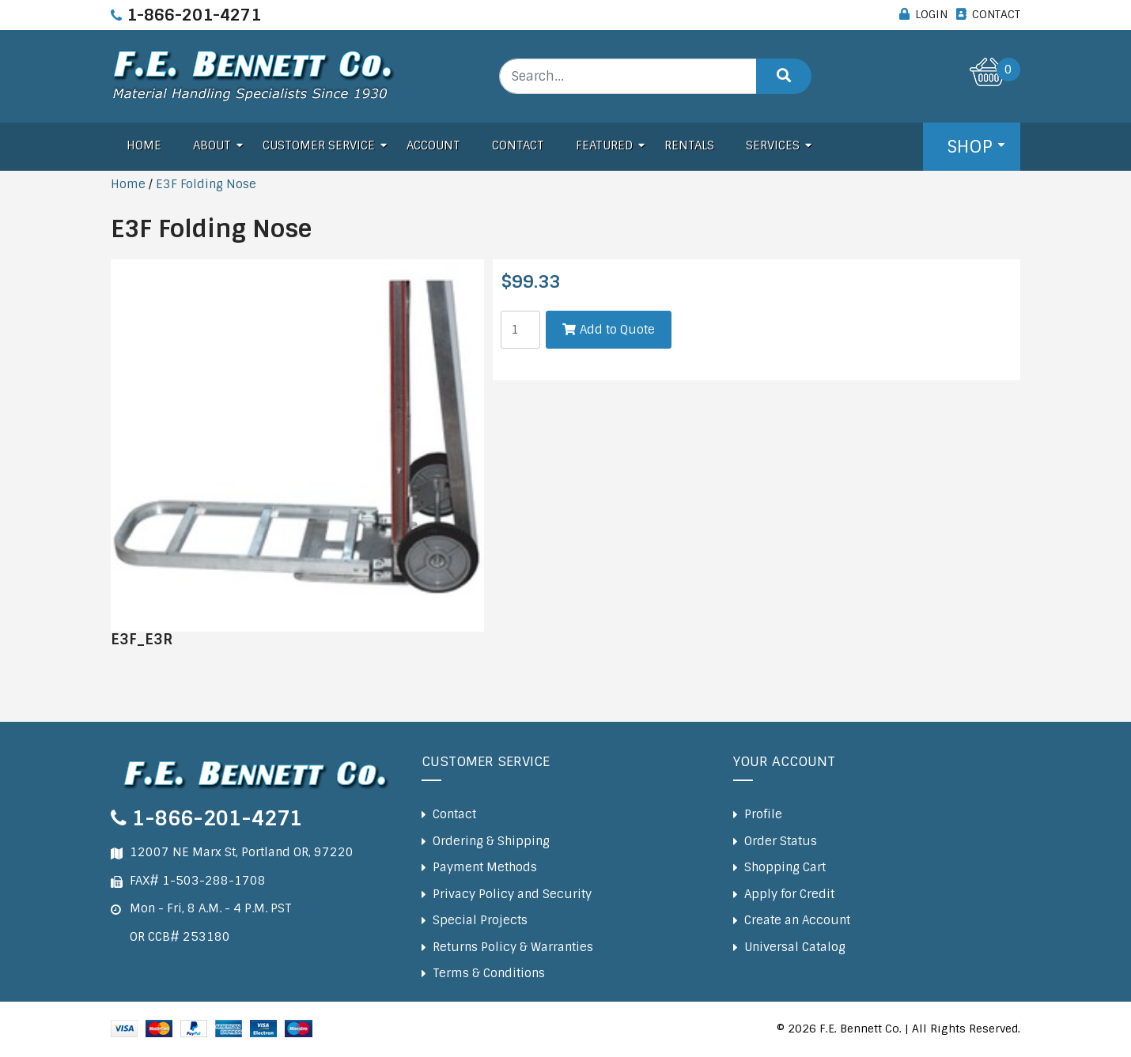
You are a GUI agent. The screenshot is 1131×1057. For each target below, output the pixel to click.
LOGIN (931, 14)
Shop (970, 146)
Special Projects (480, 920)
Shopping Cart (785, 867)
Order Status (780, 841)
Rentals (689, 145)
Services (773, 145)
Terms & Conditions (489, 973)
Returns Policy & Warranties (513, 947)
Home (144, 145)
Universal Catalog (794, 947)
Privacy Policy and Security (512, 894)
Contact (518, 145)
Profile (763, 814)
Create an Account (797, 920)
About (212, 145)
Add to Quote (617, 330)
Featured (604, 145)
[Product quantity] (520, 330)
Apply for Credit (789, 894)
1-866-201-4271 (194, 15)
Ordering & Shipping (491, 841)
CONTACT (996, 14)
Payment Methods (485, 867)
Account (433, 145)
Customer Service (319, 145)
